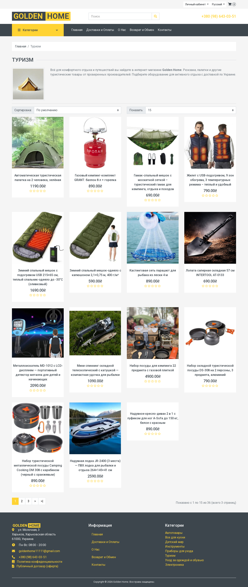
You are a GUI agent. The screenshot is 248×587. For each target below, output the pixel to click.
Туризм (170, 555)
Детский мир (174, 542)
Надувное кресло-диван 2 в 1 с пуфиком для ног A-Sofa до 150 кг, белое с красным (152, 418)
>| (42, 501)
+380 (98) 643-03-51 (219, 16)
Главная (76, 30)
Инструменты (175, 546)
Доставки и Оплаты (100, 30)
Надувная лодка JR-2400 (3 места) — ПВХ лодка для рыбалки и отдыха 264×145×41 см (95, 465)
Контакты (165, 30)
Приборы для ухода (179, 551)
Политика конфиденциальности (39, 561)
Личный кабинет (195, 4)
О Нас (122, 30)
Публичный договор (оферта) (37, 566)
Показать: (136, 110)
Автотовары (174, 533)
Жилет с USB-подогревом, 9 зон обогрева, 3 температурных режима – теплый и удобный (210, 180)
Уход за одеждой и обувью (184, 560)
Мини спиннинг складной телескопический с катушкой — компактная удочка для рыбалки (95, 370)
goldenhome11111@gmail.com (39, 551)
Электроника (174, 565)
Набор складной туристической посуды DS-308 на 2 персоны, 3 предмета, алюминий (210, 370)
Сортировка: (23, 110)
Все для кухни (175, 537)
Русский (217, 4)
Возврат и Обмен (142, 30)
